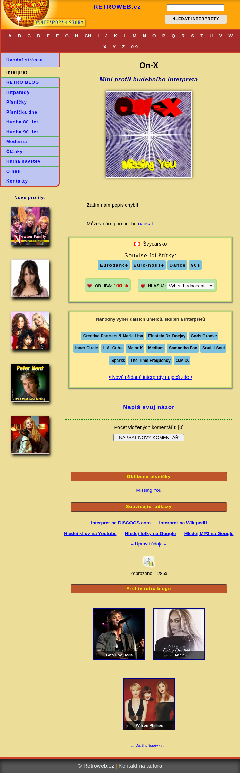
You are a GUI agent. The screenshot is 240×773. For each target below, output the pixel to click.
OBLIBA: (111, 285)
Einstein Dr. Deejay (166, 336)
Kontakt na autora (140, 766)
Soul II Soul (213, 348)
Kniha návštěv (23, 161)
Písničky (16, 102)
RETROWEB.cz (117, 7)
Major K (135, 348)
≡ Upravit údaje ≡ (149, 544)
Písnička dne (21, 112)
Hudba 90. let (22, 131)
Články (14, 151)
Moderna (16, 141)
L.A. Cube (113, 348)
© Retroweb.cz (96, 766)
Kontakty (17, 181)
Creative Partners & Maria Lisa (113, 336)
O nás (13, 171)
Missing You (149, 490)
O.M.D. (182, 360)
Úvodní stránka (24, 59)
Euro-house (149, 265)
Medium (156, 348)
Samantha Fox (183, 348)
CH (88, 35)
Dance (178, 265)
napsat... (147, 223)
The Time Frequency (150, 360)
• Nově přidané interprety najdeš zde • (150, 377)
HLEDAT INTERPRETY (195, 19)
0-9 (134, 47)
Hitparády (18, 92)
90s (195, 265)
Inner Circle (86, 348)
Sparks (118, 360)
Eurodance (114, 265)
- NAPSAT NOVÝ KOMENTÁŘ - (148, 437)
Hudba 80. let (22, 121)
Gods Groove (204, 336)
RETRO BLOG (22, 82)
